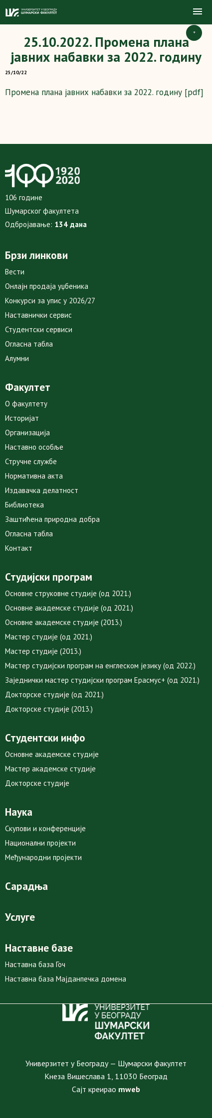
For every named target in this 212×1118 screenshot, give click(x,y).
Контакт (18, 548)
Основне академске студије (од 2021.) (69, 608)
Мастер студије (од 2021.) (48, 636)
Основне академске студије (52, 754)
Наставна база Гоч (35, 964)
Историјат (22, 418)
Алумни (17, 358)
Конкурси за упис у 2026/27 (50, 300)
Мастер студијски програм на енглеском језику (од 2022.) (100, 665)
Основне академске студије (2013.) (63, 622)
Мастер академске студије (50, 768)
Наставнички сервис (38, 315)
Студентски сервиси (38, 329)
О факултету (26, 403)
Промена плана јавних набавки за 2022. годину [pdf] (104, 92)
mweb (129, 1089)
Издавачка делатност (41, 490)
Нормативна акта (34, 476)
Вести (14, 271)
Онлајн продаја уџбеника (46, 286)
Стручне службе (31, 461)
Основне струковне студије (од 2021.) (68, 593)
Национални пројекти (40, 843)
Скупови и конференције (45, 828)
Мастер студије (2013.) (43, 651)
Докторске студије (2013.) (49, 709)
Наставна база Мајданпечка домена (65, 979)
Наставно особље (34, 447)
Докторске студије (37, 783)
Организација (27, 432)
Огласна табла (29, 344)
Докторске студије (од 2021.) (54, 694)
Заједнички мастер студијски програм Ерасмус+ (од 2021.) (102, 680)
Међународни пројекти (43, 857)
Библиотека (24, 504)
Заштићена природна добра (52, 519)
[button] (197, 12)
